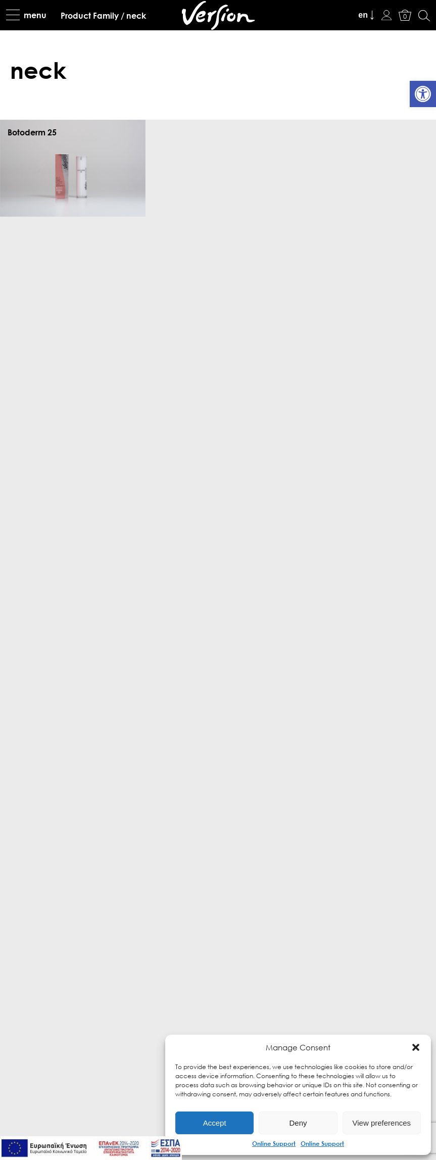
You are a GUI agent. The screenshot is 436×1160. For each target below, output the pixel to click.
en (363, 15)
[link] (423, 94)
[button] (416, 1047)
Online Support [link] (274, 1143)
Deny (298, 1123)
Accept (214, 1123)
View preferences (382, 1123)
